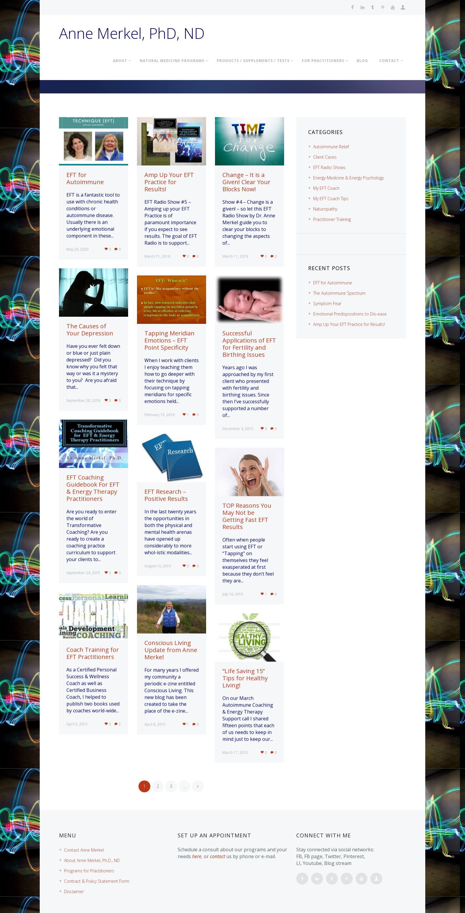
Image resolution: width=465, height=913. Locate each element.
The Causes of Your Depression (89, 329)
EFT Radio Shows (329, 167)
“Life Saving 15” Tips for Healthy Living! (245, 678)
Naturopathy (325, 209)
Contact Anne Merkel (84, 850)
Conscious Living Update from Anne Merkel (170, 650)
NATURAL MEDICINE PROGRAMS (172, 60)
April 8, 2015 (154, 724)
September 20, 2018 (83, 400)
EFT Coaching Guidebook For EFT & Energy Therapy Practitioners (93, 488)
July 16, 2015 (232, 594)
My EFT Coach (326, 188)
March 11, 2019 (157, 256)
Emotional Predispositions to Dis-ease (350, 314)
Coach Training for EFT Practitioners (92, 653)
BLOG (362, 60)
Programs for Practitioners (89, 871)
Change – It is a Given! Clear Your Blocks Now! (246, 182)
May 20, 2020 (77, 249)
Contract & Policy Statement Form (96, 881)
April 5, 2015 (76, 723)
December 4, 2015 (237, 428)
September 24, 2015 (83, 572)
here (196, 856)
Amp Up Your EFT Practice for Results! (169, 182)
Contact (389, 60)
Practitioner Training (332, 219)
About (120, 60)
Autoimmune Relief (331, 146)
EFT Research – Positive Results (166, 495)
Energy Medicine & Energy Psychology (348, 178)
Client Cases (325, 157)
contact (217, 856)
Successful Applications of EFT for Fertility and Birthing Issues (249, 343)
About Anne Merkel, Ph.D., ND (92, 860)
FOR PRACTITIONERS (323, 60)
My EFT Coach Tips (330, 198)
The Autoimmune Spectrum (339, 293)
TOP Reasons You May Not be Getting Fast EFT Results (246, 516)
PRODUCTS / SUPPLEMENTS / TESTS (253, 60)
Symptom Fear (327, 303)
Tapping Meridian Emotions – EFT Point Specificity (169, 340)
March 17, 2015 (235, 752)
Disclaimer (74, 891)
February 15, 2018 (159, 414)
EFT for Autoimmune (85, 178)
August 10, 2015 (157, 565)
